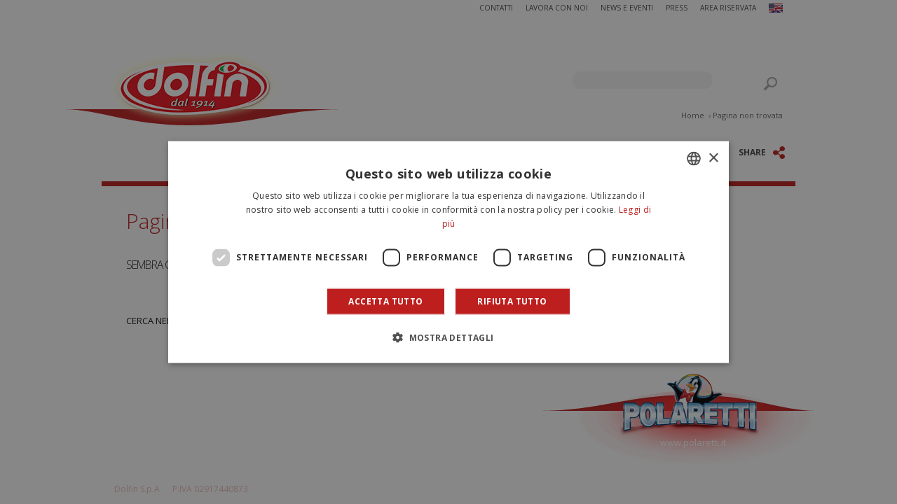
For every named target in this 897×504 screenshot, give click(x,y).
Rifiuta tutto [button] (512, 301)
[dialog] (448, 252)
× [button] (713, 158)
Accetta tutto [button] (385, 301)
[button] (448, 336)
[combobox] (694, 159)
